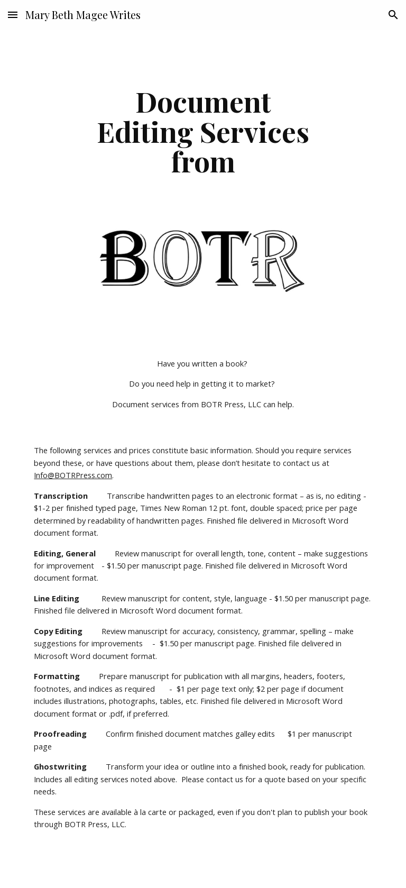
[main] (203, 131)
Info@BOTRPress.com (73, 475)
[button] (12, 14)
